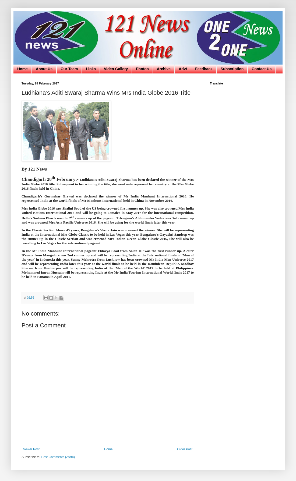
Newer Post (31, 449)
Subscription (232, 69)
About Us (44, 69)
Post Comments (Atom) (58, 457)
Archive (164, 69)
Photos (142, 69)
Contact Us (262, 69)
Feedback (204, 69)
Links (91, 69)
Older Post (184, 449)
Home (22, 69)
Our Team (69, 69)
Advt (183, 69)
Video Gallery (116, 69)
